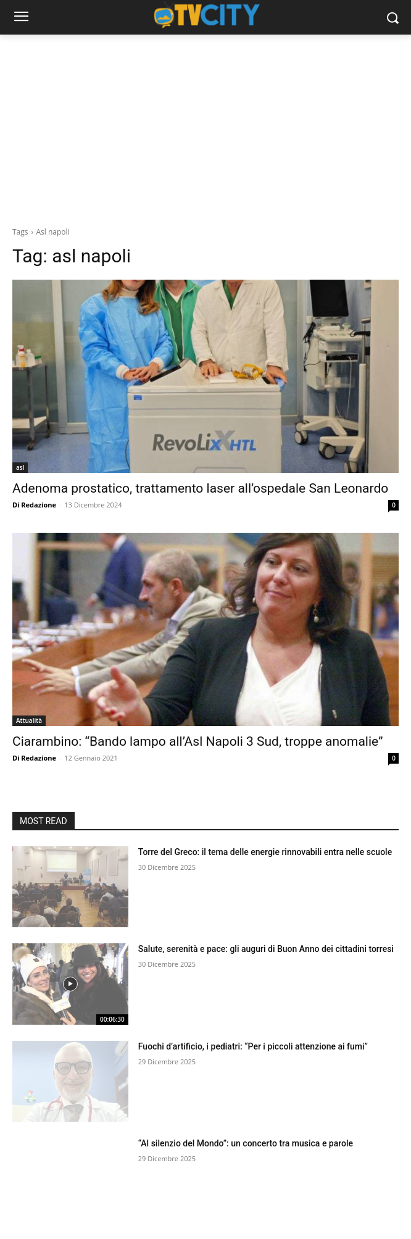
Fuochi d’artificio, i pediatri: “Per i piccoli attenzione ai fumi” (253, 1046)
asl (20, 467)
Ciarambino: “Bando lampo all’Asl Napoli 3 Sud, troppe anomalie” (197, 741)
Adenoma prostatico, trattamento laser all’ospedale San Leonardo (200, 488)
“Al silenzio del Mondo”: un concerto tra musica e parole (245, 1143)
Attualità (29, 720)
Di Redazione (34, 504)
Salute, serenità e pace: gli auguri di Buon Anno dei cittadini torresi (266, 949)
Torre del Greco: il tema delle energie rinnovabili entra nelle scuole (265, 852)
